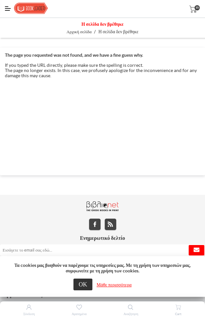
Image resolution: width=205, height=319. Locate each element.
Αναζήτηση (130, 314)
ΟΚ (83, 284)
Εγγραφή (196, 250)
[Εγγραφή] (102, 250)
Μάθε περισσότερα (114, 284)
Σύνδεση (29, 314)
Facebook (95, 224)
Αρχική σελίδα (79, 31)
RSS (110, 224)
